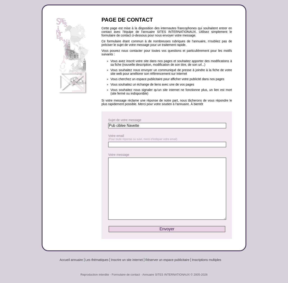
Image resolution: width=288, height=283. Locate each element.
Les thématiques (97, 260)
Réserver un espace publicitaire (167, 260)
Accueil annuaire (71, 260)
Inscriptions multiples (206, 260)
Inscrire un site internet (127, 260)
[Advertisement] (74, 171)
